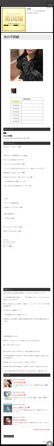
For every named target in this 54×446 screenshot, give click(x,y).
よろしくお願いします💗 (21, 407)
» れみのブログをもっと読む (41, 429)
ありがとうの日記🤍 (20, 420)
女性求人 (50, 5)
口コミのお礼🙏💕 (19, 382)
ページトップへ (46, 441)
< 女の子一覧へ (8, 436)
